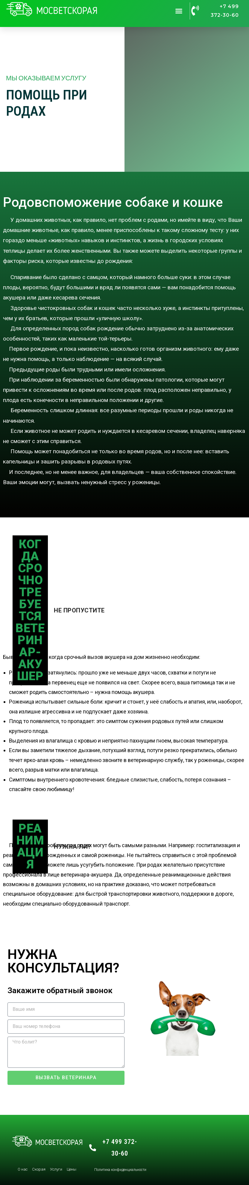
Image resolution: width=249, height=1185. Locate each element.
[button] (178, 11)
